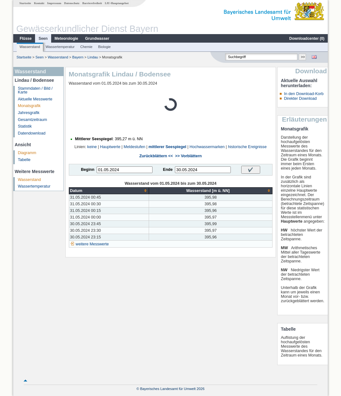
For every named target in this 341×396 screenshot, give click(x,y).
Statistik (25, 126)
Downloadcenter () (306, 38)
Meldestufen (134, 147)
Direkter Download (300, 98)
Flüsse (26, 38)
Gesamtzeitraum (32, 119)
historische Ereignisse (247, 147)
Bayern (77, 57)
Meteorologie (66, 38)
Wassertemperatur (60, 47)
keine (92, 147)
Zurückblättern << (156, 156)
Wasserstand (30, 47)
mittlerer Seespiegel (167, 147)
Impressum (54, 3)
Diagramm (27, 153)
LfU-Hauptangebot (117, 3)
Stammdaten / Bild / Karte (35, 90)
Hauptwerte (110, 147)
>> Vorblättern (188, 156)
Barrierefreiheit (92, 3)
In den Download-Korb (303, 94)
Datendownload (32, 133)
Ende (168, 169)
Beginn (87, 169)
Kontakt (39, 3)
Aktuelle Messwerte (35, 99)
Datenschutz (72, 3)
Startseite (25, 3)
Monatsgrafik (29, 106)
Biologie (104, 47)
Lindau (92, 57)
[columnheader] (109, 190)
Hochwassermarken (206, 147)
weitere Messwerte (92, 244)
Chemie (86, 47)
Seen (43, 38)
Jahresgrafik (29, 113)
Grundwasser (97, 38)
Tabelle (24, 160)
